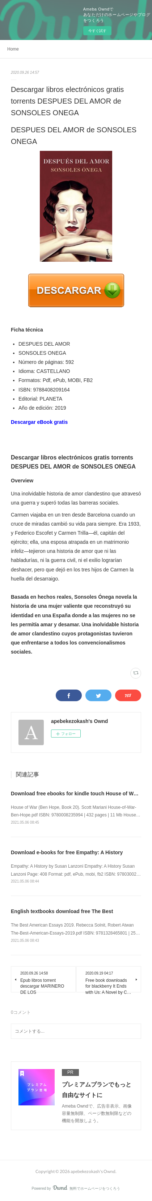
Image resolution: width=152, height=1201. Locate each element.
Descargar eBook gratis (39, 422)
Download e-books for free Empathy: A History (67, 852)
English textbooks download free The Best (62, 911)
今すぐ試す (97, 31)
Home (13, 49)
